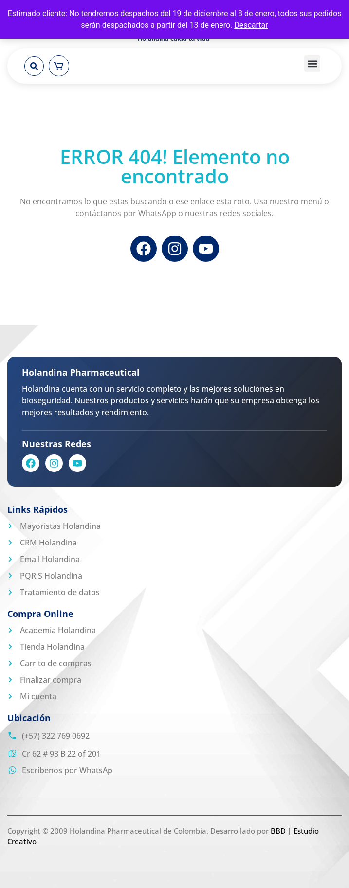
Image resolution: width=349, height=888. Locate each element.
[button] (34, 66)
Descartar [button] (251, 25)
